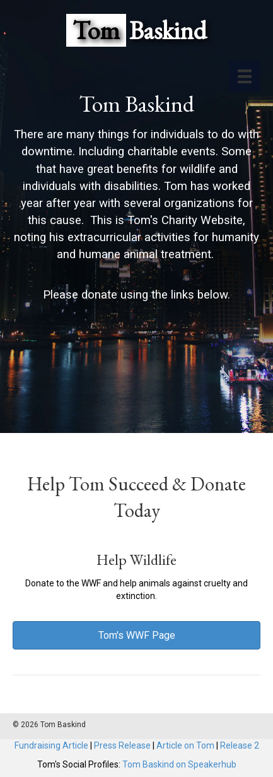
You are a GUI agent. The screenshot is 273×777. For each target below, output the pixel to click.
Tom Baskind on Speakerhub (179, 764)
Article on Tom (185, 745)
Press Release (122, 745)
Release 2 (239, 745)
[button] (136, 635)
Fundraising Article (51, 745)
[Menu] (244, 76)
